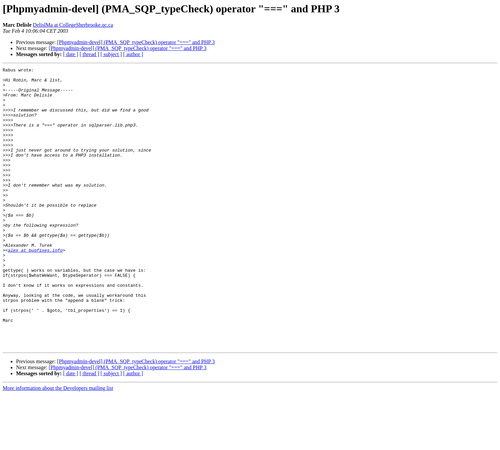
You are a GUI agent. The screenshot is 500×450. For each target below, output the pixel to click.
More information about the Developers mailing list (58, 444)
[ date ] (70, 54)
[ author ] (133, 54)
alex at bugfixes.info (35, 287)
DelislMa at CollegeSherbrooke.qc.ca (73, 25)
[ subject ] (111, 54)
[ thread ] (89, 54)
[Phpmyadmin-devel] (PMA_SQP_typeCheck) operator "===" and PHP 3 (136, 42)
